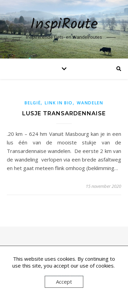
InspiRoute (64, 25)
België (33, 103)
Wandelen (90, 103)
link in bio (59, 103)
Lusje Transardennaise (64, 113)
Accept (64, 281)
